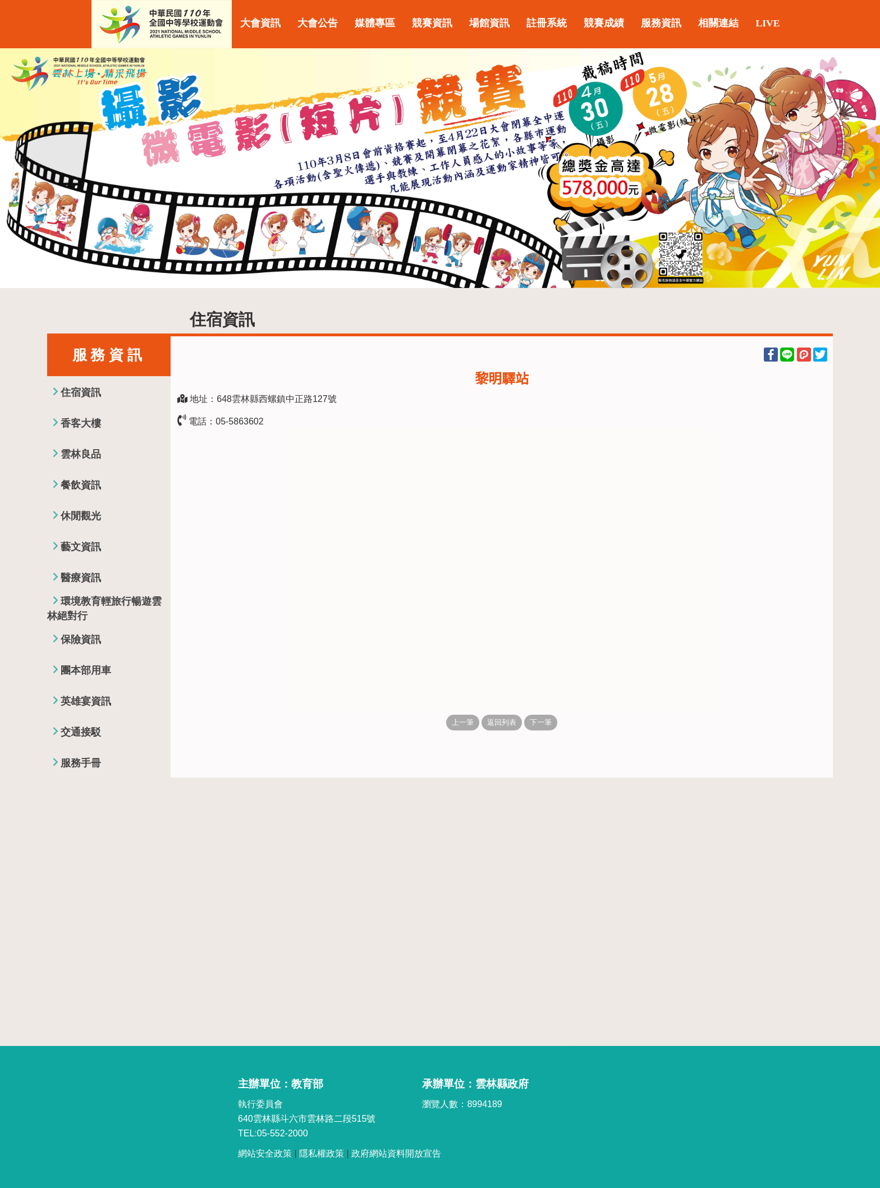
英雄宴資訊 (86, 701)
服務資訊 (661, 23)
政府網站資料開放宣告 (396, 1153)
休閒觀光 (81, 516)
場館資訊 (489, 23)
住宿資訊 (81, 392)
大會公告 (317, 23)
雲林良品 (81, 454)
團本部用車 (86, 670)
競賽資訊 (432, 23)
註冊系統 (546, 23)
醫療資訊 (81, 577)
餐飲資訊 (81, 485)
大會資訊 (260, 23)
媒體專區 (375, 23)
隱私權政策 (321, 1153)
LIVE (767, 23)
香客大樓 (81, 423)
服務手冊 (81, 763)
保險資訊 (81, 639)
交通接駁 (81, 732)
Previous (19, 168)
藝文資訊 (81, 546)
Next (860, 168)
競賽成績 (604, 23)
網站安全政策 (265, 1153)
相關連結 (718, 23)
